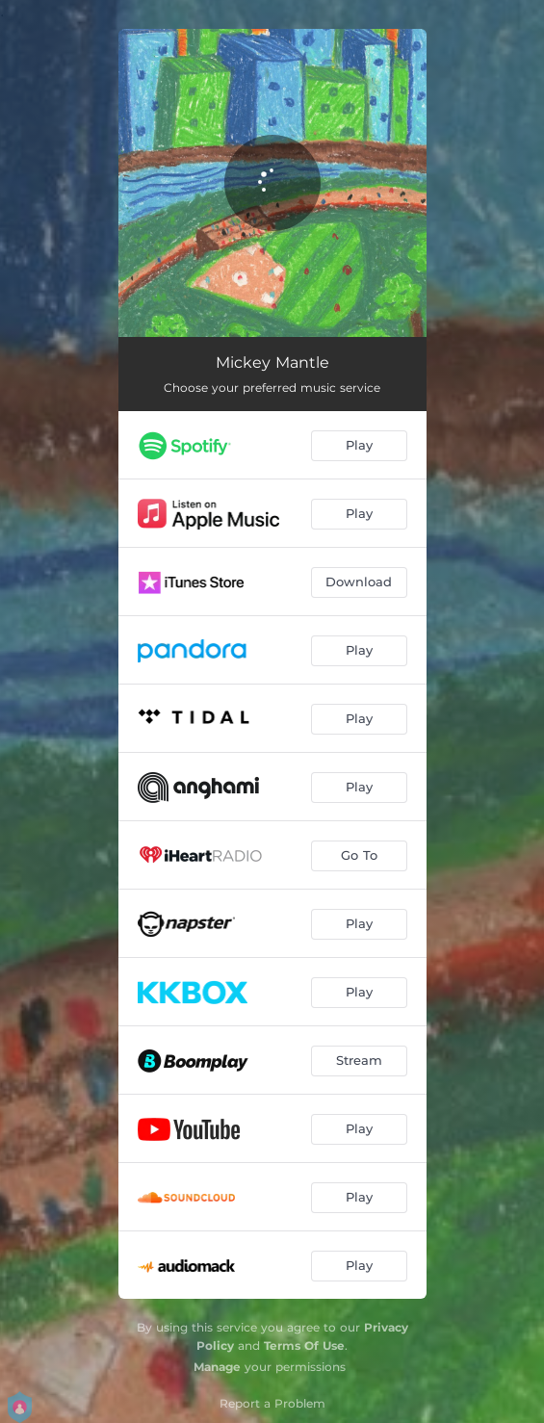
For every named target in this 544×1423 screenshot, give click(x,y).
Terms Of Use (304, 1345)
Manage (217, 1366)
